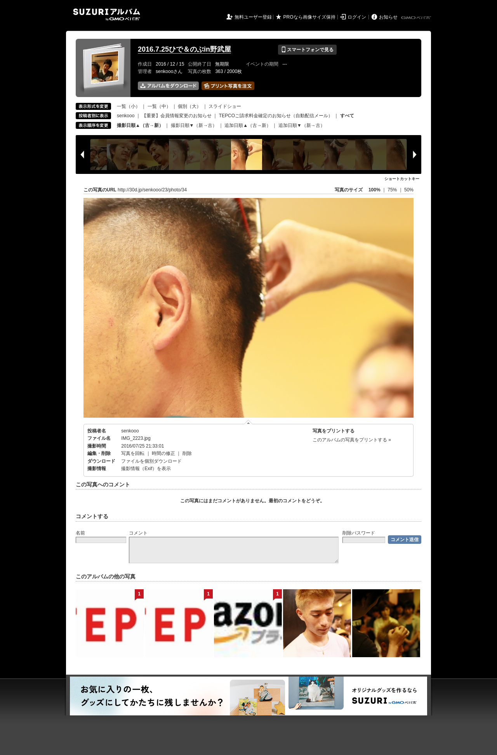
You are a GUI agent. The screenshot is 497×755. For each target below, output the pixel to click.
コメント (138, 533)
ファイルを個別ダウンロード (151, 461)
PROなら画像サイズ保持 (309, 17)
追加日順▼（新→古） (301, 125)
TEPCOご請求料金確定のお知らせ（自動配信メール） (276, 115)
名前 (80, 533)
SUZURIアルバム (106, 14)
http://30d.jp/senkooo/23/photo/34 (152, 190)
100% (374, 190)
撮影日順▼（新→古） (194, 125)
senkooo (125, 115)
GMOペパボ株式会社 (416, 18)
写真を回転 (132, 453)
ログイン (357, 17)
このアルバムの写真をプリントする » (352, 440)
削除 (187, 453)
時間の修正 (163, 453)
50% (409, 190)
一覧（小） (128, 106)
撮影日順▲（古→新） (140, 125)
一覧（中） (159, 106)
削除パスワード (358, 533)
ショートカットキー (401, 179)
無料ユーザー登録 (253, 17)
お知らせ (388, 17)
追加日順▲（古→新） (247, 125)
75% (393, 190)
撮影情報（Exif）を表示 (146, 468)
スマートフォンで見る (307, 50)
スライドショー (225, 106)
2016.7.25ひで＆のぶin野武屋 (184, 49)
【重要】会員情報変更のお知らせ (177, 115)
